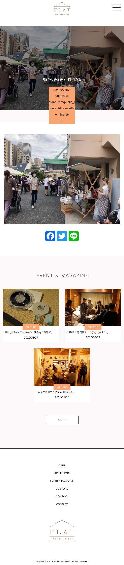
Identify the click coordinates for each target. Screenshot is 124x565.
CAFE (62, 465)
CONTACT (62, 504)
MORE (62, 420)
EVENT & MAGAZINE (62, 481)
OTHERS (93, 327)
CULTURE (31, 327)
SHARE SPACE (62, 473)
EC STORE (62, 488)
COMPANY (62, 496)
